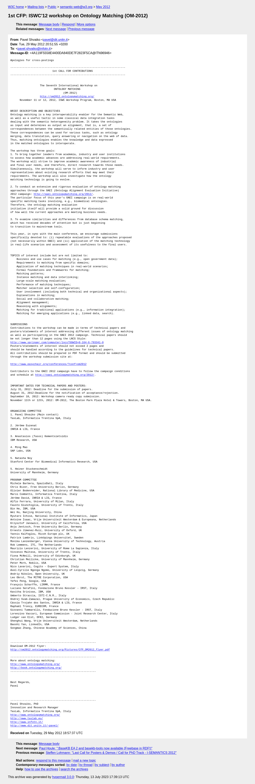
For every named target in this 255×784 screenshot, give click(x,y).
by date (71, 765)
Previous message (81, 29)
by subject (102, 765)
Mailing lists (35, 7)
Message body (49, 24)
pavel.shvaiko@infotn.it (34, 48)
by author (118, 765)
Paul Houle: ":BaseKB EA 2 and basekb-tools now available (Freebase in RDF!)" (95, 748)
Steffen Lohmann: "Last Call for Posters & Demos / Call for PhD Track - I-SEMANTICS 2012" (111, 752)
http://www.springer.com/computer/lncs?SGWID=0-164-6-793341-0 (57, 342)
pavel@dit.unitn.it (55, 39)
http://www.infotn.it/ (26, 722)
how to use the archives (41, 769)
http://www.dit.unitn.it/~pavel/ (34, 726)
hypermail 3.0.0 (63, 777)
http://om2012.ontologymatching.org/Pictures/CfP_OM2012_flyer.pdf (60, 650)
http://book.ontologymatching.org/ (36, 668)
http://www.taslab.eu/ (26, 718)
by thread (86, 765)
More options (86, 24)
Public (52, 7)
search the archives (74, 769)
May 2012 (103, 7)
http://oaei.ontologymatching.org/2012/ (63, 194)
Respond (68, 24)
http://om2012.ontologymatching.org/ (67, 96)
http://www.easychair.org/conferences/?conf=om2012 (48, 364)
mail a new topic (84, 760)
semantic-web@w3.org (76, 7)
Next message (56, 29)
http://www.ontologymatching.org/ (35, 664)
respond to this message (53, 760)
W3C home (16, 7)
